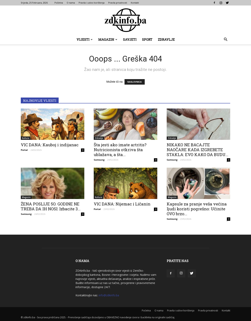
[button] (225, 40)
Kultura (25, 138)
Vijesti (84, 39)
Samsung (99, 159)
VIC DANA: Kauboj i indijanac (49, 144)
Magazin (107, 39)
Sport (147, 39)
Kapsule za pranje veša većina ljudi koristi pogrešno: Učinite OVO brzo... (197, 208)
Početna (59, 2)
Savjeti (129, 39)
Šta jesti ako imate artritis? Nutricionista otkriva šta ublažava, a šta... (120, 149)
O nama (71, 2)
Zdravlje (166, 39)
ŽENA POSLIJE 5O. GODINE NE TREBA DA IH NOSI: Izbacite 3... (51, 206)
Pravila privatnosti (117, 2)
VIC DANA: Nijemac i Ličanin (122, 204)
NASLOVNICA (134, 82)
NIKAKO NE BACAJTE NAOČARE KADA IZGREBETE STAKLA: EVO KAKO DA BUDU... (197, 149)
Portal (24, 149)
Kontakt (135, 2)
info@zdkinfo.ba (109, 295)
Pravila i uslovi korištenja (92, 2)
